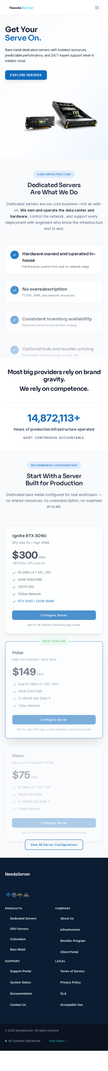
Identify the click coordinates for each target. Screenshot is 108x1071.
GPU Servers (19, 928)
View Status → (58, 1041)
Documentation (21, 993)
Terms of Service (72, 971)
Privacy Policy (70, 982)
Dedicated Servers (54, 202)
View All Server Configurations (54, 861)
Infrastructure (70, 929)
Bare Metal (17, 949)
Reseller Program (72, 941)
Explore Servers (26, 75)
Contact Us (18, 1004)
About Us (67, 918)
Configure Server (54, 630)
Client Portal (69, 952)
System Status (20, 982)
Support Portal (20, 971)
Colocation (18, 939)
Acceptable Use (71, 1004)
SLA (63, 993)
